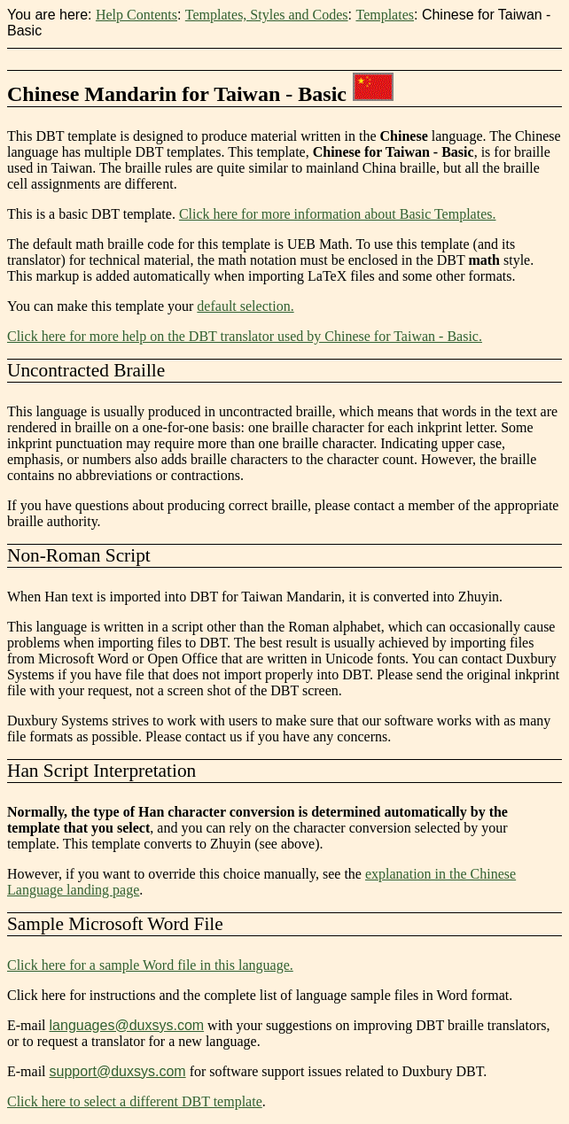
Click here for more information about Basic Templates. (337, 213)
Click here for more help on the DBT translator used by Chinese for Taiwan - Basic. (244, 336)
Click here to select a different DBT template (134, 1101)
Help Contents (136, 14)
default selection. (245, 306)
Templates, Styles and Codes (266, 14)
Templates (384, 14)
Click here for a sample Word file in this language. (150, 965)
